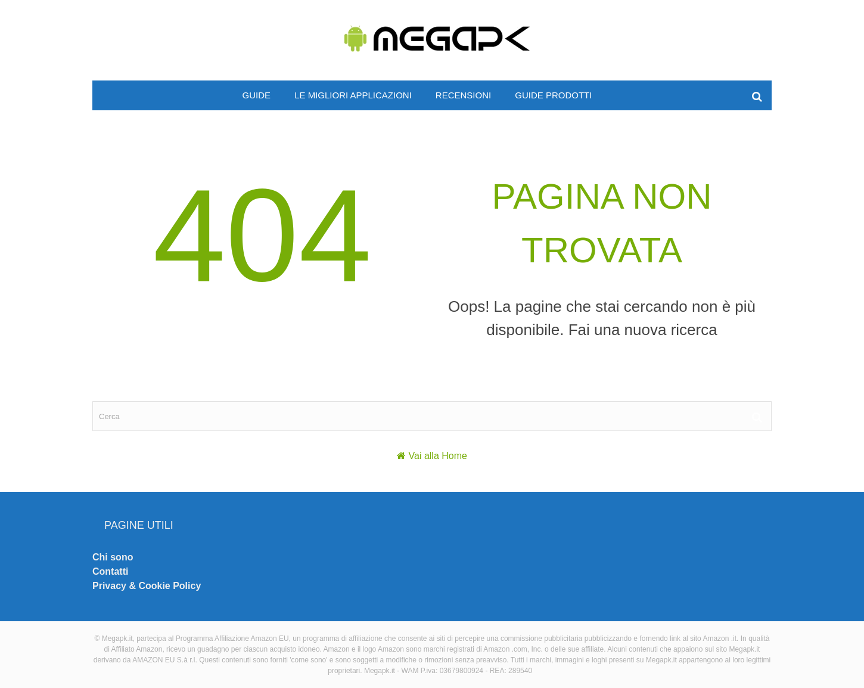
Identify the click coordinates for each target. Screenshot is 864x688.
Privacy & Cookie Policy (146, 586)
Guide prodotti (553, 95)
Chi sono (112, 557)
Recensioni (463, 95)
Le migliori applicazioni (353, 95)
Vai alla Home (438, 456)
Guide (257, 95)
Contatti (110, 571)
